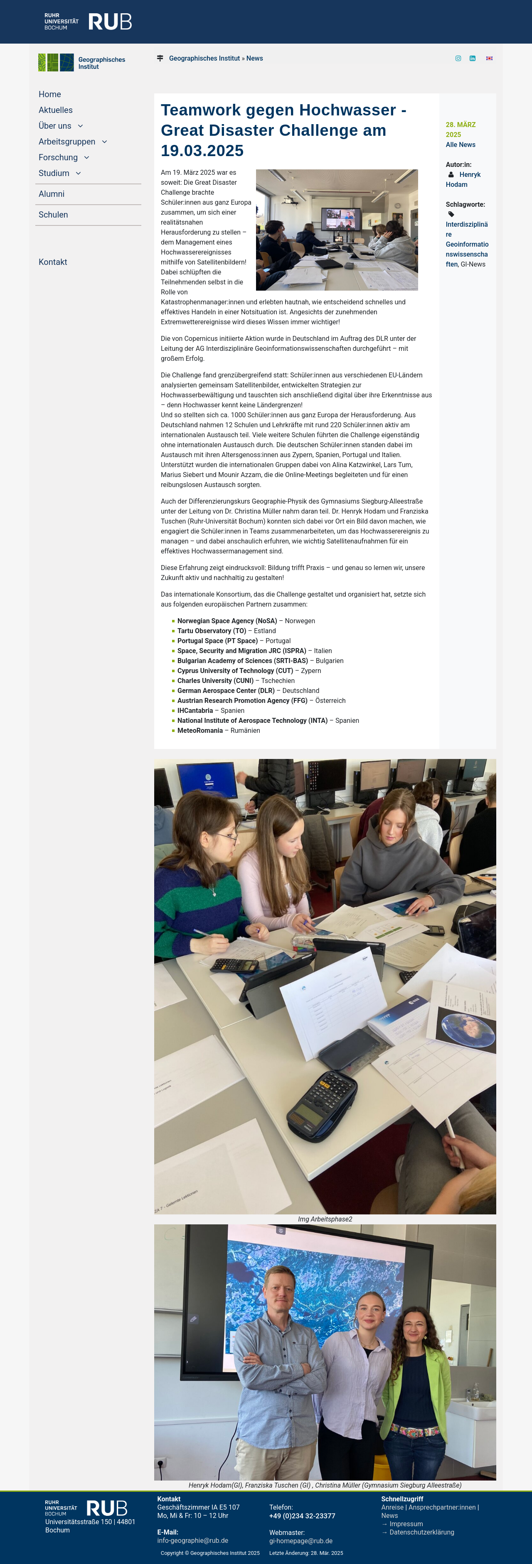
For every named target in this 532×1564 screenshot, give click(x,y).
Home (66, 93)
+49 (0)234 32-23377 (302, 1516)
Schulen (69, 214)
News (254, 58)
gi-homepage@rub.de (300, 1541)
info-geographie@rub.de (193, 1540)
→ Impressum (402, 1524)
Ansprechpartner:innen (442, 1507)
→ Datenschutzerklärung (418, 1532)
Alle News (460, 145)
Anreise (393, 1507)
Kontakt (69, 261)
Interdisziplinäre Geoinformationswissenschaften (467, 244)
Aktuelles (71, 109)
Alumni (67, 193)
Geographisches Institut (204, 58)
